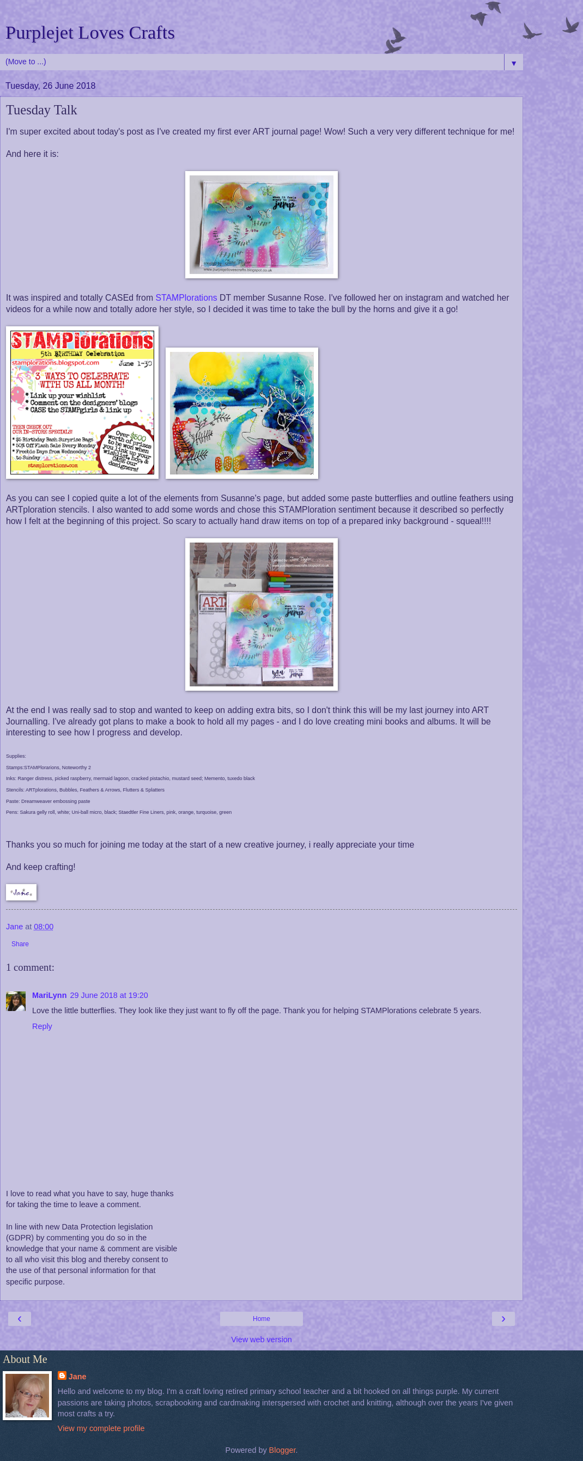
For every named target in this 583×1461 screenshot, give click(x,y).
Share (20, 944)
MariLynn (49, 995)
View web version (261, 1339)
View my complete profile (101, 1428)
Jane (78, 1376)
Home (261, 1319)
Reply (42, 1026)
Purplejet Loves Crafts (90, 32)
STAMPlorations (186, 297)
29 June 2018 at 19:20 (109, 995)
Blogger (282, 1450)
